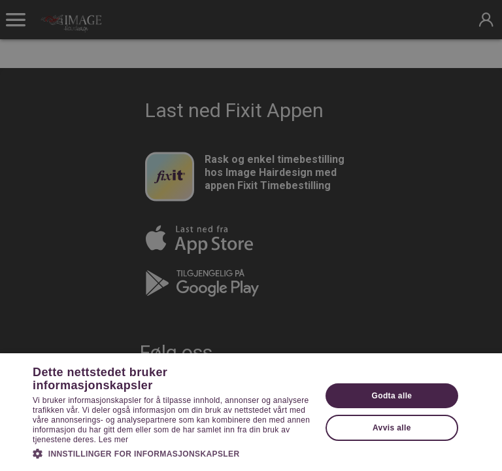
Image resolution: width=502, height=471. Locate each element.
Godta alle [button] (391, 395)
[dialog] (251, 235)
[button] (172, 453)
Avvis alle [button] (392, 427)
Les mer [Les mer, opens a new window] (113, 439)
